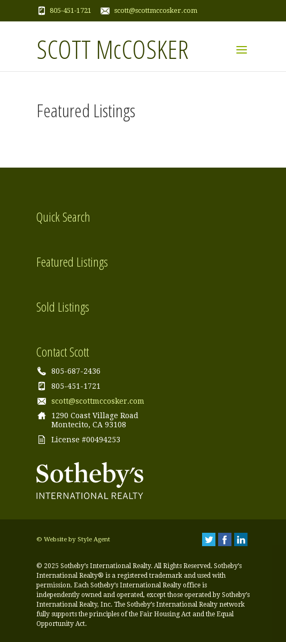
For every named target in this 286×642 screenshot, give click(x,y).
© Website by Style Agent (73, 539)
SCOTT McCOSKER (112, 48)
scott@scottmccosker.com (155, 10)
